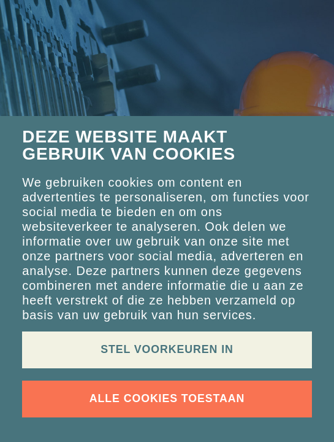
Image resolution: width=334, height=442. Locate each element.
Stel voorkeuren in (167, 349)
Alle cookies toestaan (167, 398)
